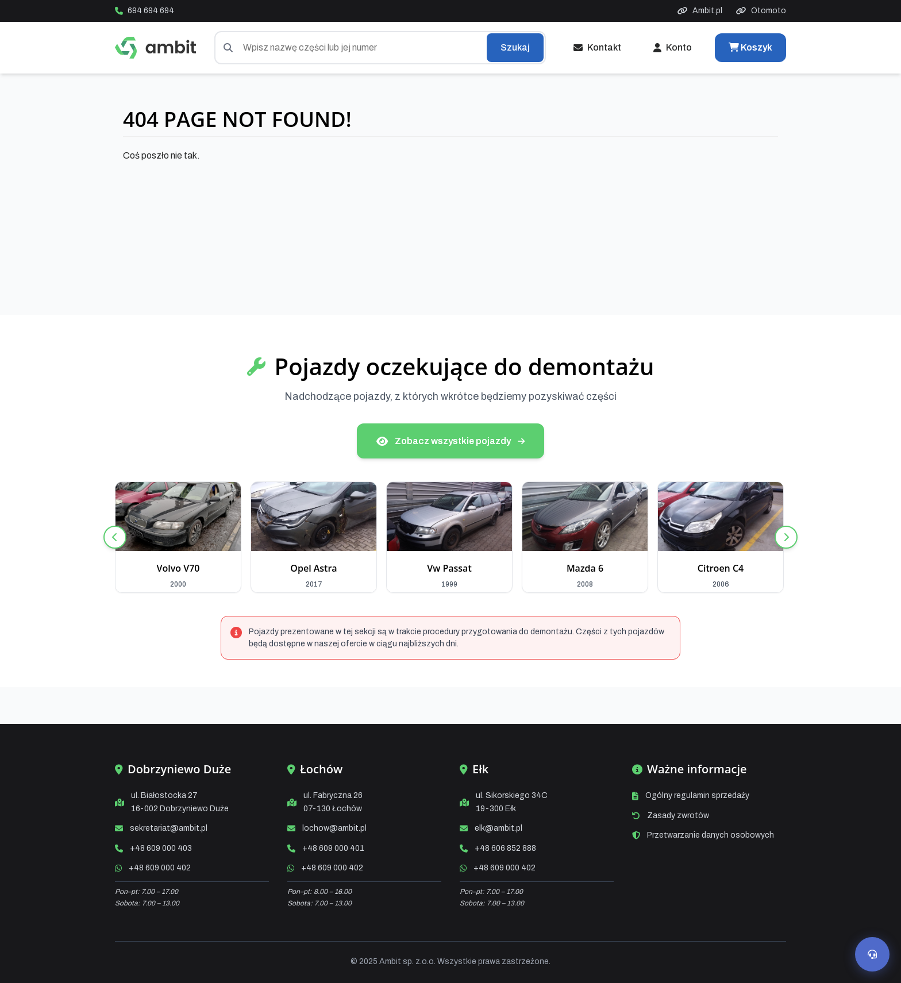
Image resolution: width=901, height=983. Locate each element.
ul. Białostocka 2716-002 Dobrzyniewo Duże (180, 801)
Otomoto (761, 10)
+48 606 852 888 (505, 848)
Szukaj (515, 47)
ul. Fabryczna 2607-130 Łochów (333, 801)
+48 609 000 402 (160, 868)
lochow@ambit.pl (334, 828)
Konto (672, 47)
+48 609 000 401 (333, 848)
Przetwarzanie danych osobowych (710, 835)
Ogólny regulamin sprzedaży (697, 795)
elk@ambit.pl (498, 828)
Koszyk (750, 47)
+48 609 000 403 (161, 848)
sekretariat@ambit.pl (168, 828)
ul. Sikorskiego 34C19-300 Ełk (512, 801)
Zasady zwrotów (678, 815)
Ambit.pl (699, 10)
